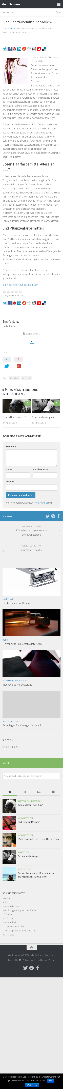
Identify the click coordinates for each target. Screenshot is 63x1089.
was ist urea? (9, 934)
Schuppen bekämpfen (43, 417)
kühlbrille (7, 914)
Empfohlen (23, 801)
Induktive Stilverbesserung (17, 684)
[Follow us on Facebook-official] (58, 516)
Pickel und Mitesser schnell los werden (38, 839)
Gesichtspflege (10, 721)
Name (9, 469)
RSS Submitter (12, 746)
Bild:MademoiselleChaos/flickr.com (20, 284)
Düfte (6, 639)
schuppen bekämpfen (14, 926)
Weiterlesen (32, 1085)
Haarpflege (9, 12)
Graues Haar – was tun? (14, 417)
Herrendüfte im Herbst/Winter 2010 (22, 644)
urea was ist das (11, 906)
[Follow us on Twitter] (48, 516)
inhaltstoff (26, 378)
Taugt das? (8, 599)
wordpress (8, 898)
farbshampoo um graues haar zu (19, 930)
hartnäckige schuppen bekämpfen (20, 910)
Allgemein (8, 680)
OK (50, 1081)
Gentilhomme (11, 4)
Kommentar (12, 446)
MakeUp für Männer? (29, 822)
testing (6, 902)
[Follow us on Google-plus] (53, 516)
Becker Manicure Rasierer (17, 603)
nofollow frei (41, 502)
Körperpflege (24, 869)
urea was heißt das (12, 922)
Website (10, 481)
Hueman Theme (47, 960)
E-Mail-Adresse (41, 469)
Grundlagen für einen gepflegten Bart (23, 725)
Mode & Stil (20, 680)
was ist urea (8, 918)
